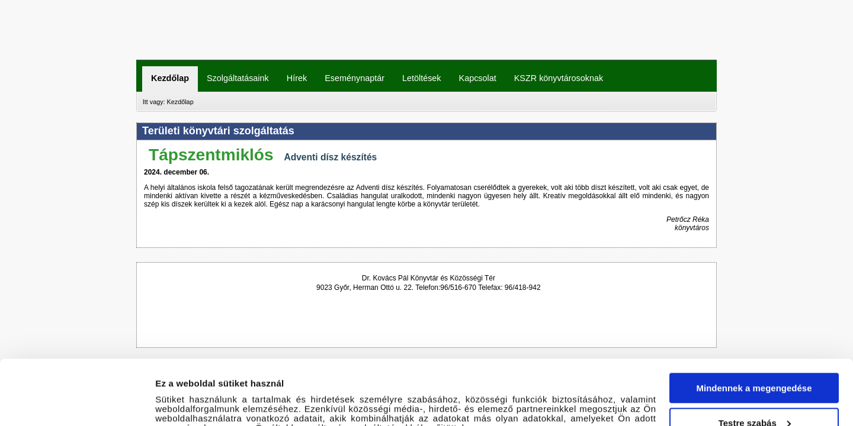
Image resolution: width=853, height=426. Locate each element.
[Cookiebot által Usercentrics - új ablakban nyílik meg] (77, 403)
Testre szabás (755, 358)
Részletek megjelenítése (207, 403)
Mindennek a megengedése (754, 323)
